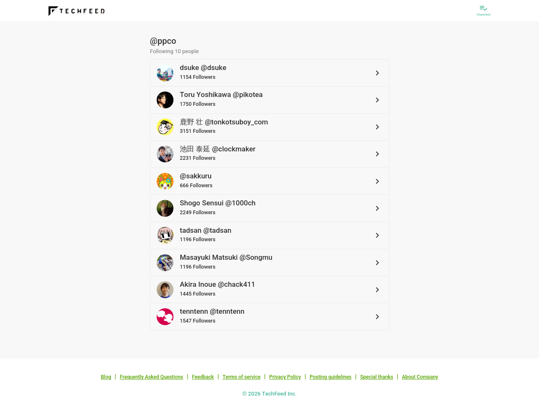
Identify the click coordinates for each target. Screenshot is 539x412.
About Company (420, 377)
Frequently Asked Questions (151, 377)
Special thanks (376, 377)
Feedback (203, 377)
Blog (106, 377)
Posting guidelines (330, 377)
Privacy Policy (285, 377)
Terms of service (241, 377)
